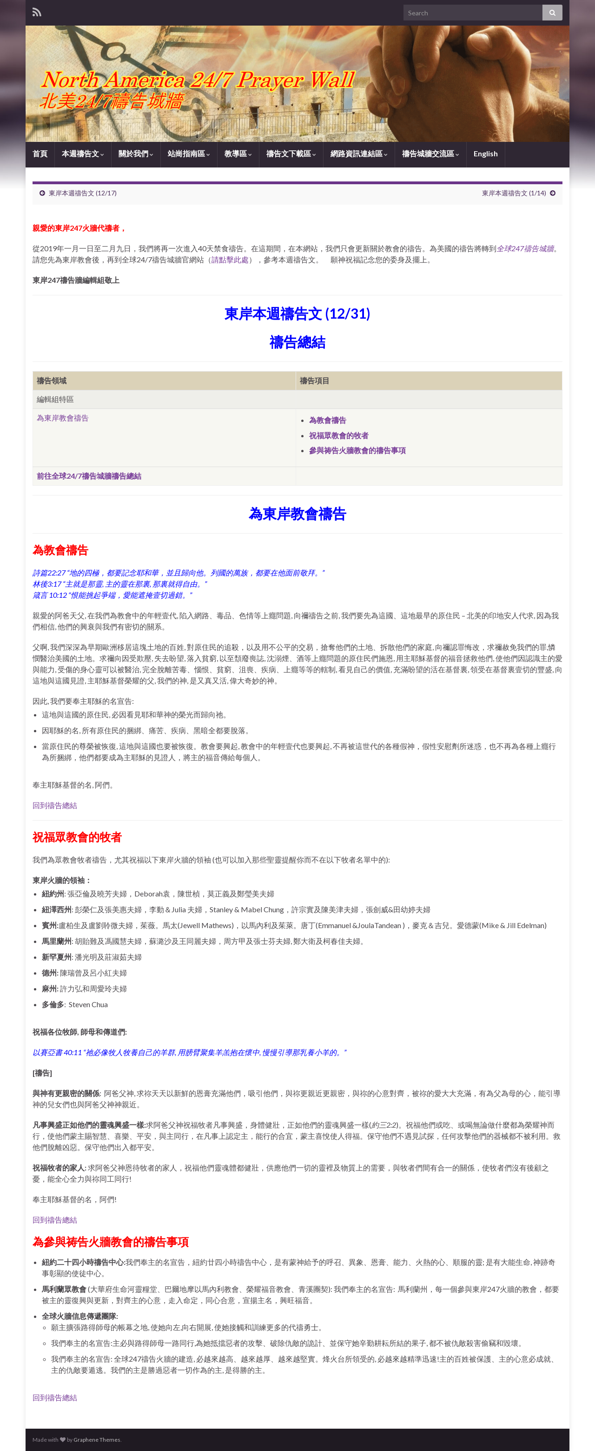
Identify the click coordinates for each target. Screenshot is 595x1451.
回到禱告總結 (55, 805)
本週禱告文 (83, 153)
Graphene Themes (96, 1439)
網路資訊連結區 (359, 153)
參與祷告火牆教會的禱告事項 (357, 450)
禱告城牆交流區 (430, 153)
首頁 (40, 153)
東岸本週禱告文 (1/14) (514, 193)
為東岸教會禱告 (63, 417)
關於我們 (136, 153)
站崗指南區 (189, 153)
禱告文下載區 (291, 153)
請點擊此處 (230, 259)
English (486, 153)
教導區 (238, 153)
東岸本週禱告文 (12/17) (83, 193)
